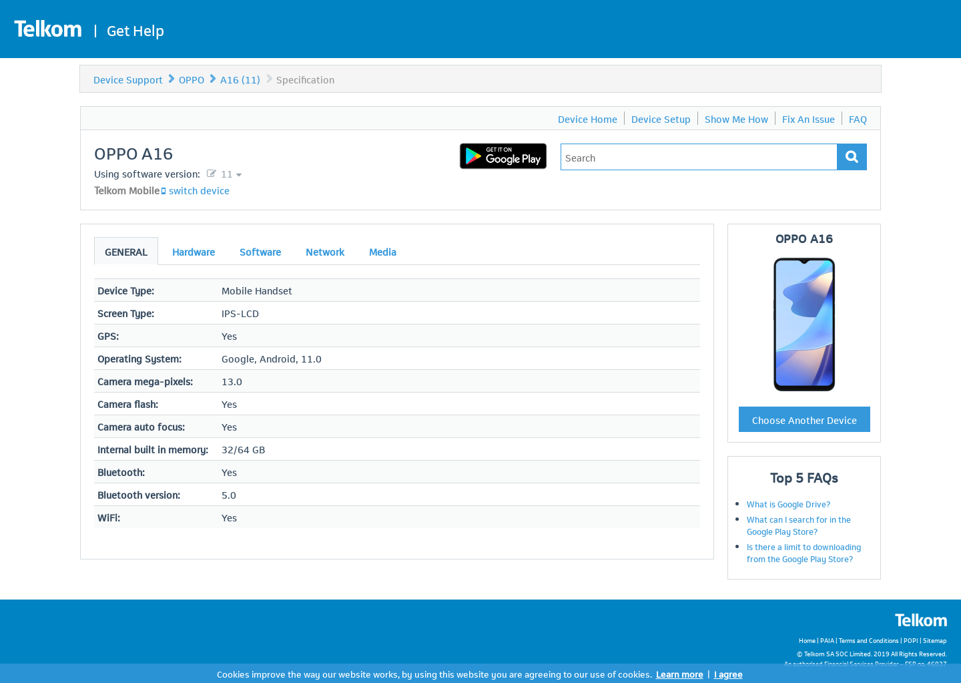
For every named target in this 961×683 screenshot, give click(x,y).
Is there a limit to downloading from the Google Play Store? (804, 552)
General (126, 251)
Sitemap (935, 640)
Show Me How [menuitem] (736, 118)
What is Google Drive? (788, 503)
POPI (911, 640)
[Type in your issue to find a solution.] (699, 157)
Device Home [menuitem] (587, 118)
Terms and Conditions (869, 640)
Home (807, 640)
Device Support (128, 78)
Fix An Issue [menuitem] (808, 118)
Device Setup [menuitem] (661, 118)
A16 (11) (240, 78)
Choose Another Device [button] (804, 419)
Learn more (679, 673)
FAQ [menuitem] (858, 118)
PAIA (827, 640)
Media (382, 251)
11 (225, 173)
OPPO (191, 78)
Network (325, 251)
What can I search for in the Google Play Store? (799, 525)
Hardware (193, 251)
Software (260, 251)
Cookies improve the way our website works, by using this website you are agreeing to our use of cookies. (434, 673)
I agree (728, 673)
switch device (199, 189)
